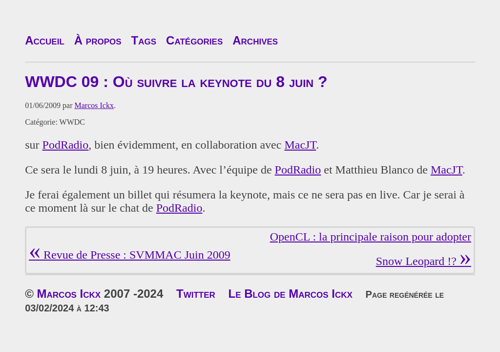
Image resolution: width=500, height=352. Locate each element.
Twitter (195, 293)
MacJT (300, 144)
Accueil (44, 40)
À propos (98, 40)
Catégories (194, 40)
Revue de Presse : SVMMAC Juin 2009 (129, 254)
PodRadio (65, 144)
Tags (144, 40)
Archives (255, 40)
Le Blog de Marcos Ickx (290, 293)
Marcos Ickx (94, 105)
